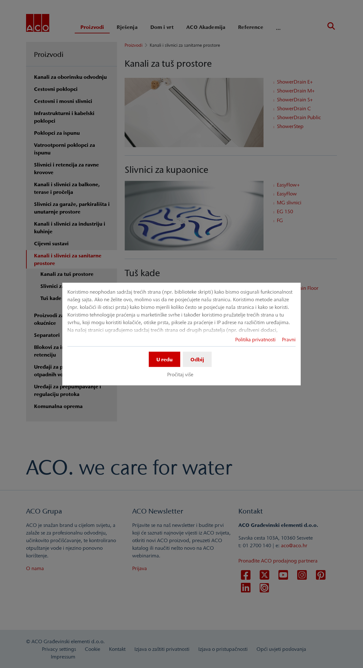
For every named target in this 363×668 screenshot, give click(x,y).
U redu (164, 359)
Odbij (197, 359)
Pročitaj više (180, 374)
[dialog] (181, 334)
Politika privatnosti (255, 339)
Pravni (289, 339)
